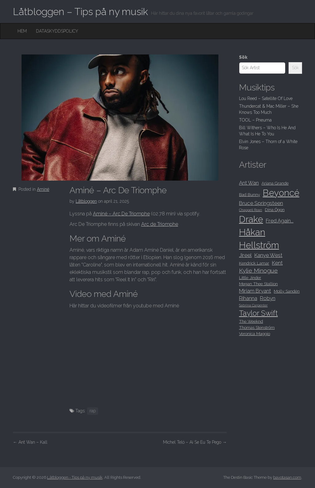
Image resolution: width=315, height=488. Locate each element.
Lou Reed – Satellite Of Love (266, 98)
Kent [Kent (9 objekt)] (277, 263)
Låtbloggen (86, 201)
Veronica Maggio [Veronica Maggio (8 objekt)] (254, 333)
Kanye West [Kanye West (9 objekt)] (268, 255)
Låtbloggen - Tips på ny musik (74, 477)
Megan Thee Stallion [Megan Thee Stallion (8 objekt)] (258, 283)
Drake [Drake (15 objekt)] (251, 219)
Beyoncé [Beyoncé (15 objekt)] (281, 192)
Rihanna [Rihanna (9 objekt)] (248, 298)
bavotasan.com (287, 477)
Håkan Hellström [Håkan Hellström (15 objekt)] (259, 238)
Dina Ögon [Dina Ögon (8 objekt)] (275, 209)
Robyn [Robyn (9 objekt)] (267, 298)
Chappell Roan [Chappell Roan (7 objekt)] (250, 210)
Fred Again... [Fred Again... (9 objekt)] (279, 221)
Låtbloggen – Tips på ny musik (80, 11)
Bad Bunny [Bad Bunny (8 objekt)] (249, 194)
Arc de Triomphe (159, 224)
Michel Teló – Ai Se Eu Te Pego (195, 442)
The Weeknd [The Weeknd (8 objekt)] (251, 321)
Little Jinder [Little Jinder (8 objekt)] (250, 277)
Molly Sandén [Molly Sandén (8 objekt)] (287, 291)
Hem (22, 31)
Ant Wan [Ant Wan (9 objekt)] (249, 183)
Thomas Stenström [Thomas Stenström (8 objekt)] (257, 327)
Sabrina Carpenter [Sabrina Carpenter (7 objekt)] (253, 305)
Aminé (43, 189)
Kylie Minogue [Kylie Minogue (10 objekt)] (258, 270)
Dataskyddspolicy (57, 31)
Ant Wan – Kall (30, 442)
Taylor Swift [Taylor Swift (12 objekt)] (258, 313)
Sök (243, 57)
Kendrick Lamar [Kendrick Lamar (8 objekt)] (254, 263)
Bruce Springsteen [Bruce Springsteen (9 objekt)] (261, 203)
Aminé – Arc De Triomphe (121, 214)
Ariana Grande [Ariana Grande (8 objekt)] (275, 183)
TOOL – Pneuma (255, 120)
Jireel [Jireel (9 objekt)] (245, 255)
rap (93, 410)
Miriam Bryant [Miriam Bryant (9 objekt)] (255, 291)
